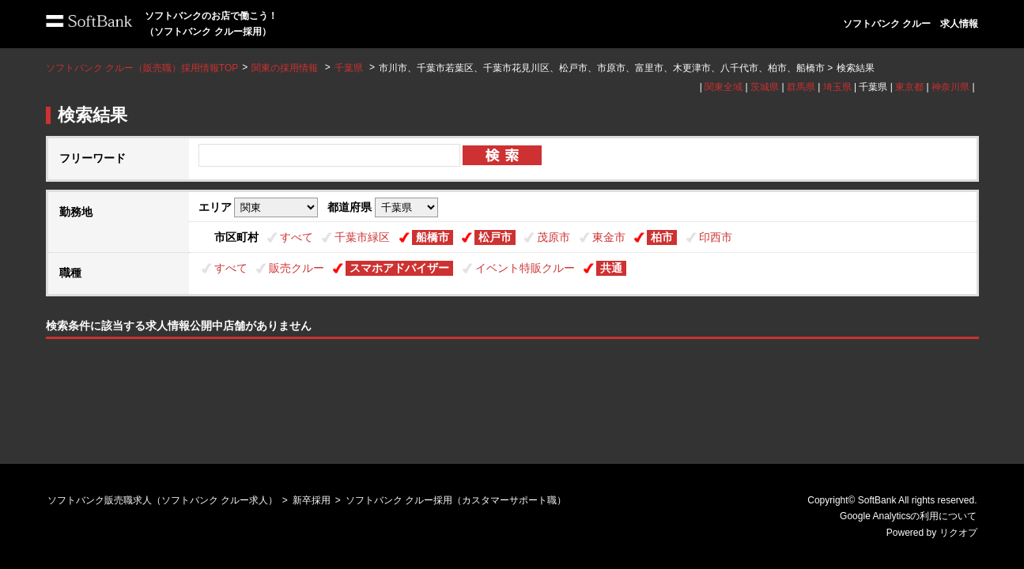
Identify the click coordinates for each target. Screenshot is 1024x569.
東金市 (608, 237)
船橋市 (432, 237)
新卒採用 (312, 500)
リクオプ (958, 532)
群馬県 (801, 86)
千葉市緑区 (362, 237)
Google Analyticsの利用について (908, 516)
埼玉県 (837, 86)
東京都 (909, 86)
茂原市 (553, 237)
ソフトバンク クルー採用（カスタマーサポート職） (456, 500)
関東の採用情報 (285, 67)
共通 (611, 268)
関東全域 (723, 86)
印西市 (715, 237)
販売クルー (296, 268)
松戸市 (495, 237)
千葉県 (348, 67)
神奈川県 (950, 86)
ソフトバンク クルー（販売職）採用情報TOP (142, 67)
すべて (296, 237)
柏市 (662, 237)
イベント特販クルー (525, 268)
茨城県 (764, 86)
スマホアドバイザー (399, 268)
